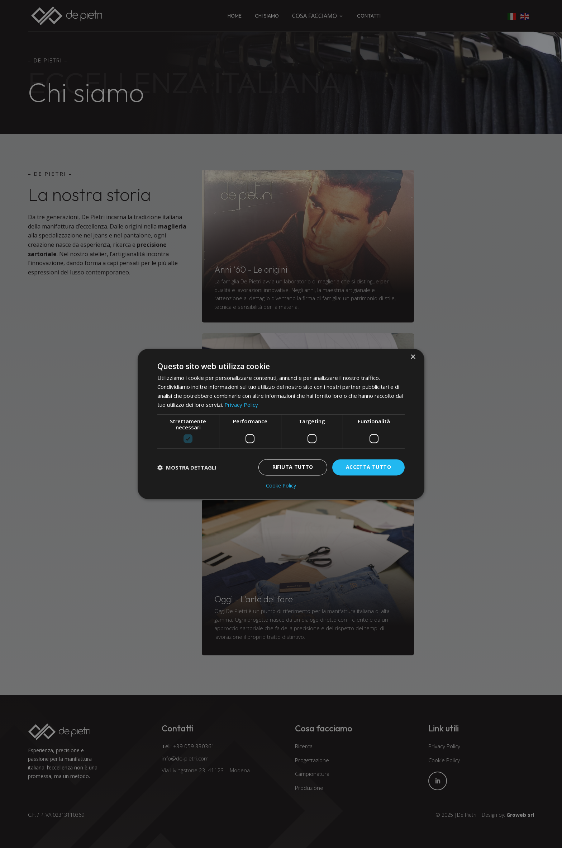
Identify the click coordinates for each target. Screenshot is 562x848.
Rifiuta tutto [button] (292, 467)
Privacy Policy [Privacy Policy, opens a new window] (241, 404)
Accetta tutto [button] (368, 467)
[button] (186, 467)
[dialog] (281, 424)
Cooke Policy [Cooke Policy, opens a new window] (281, 486)
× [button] (412, 357)
